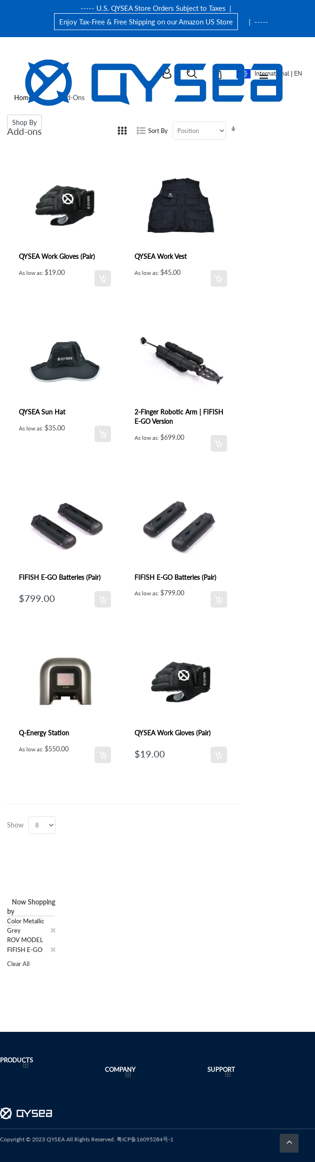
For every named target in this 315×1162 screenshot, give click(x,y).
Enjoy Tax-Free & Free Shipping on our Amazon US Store (146, 21)
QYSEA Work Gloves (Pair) (57, 256)
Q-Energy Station (44, 732)
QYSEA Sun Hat (42, 411)
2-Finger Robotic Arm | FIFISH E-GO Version (178, 416)
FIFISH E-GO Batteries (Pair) (60, 577)
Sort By (158, 130)
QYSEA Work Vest (160, 256)
